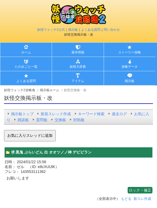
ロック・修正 (140, 190)
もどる (126, 199)
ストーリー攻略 (129, 52)
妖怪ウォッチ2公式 (51, 30)
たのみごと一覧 (26, 67)
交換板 (60, 120)
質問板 (41, 120)
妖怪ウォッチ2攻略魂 (19, 90)
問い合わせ (112, 30)
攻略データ (129, 67)
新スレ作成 (142, 199)
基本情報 (77, 52)
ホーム (26, 52)
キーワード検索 (91, 114)
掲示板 (73, 30)
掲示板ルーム (49, 90)
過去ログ (119, 114)
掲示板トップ (22, 114)
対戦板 (79, 120)
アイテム (77, 81)
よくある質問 (90, 30)
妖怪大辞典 (78, 67)
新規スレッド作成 (56, 114)
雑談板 (23, 120)
